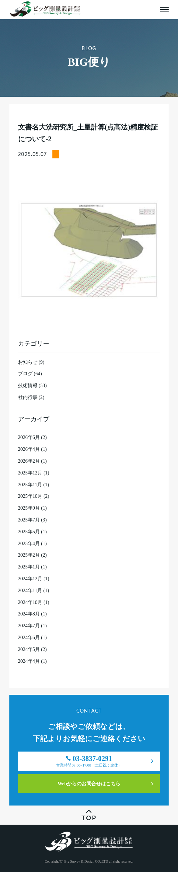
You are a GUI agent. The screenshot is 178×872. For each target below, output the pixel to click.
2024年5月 (29, 649)
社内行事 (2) (31, 397)
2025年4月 (29, 543)
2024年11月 (30, 590)
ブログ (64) (30, 373)
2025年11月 (30, 484)
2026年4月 (29, 449)
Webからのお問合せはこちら (89, 783)
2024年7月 (29, 625)
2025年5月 (29, 531)
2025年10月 (30, 496)
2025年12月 (30, 473)
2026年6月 (29, 437)
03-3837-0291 (89, 763)
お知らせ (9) (31, 362)
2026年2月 (29, 461)
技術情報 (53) (32, 385)
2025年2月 (29, 555)
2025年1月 (29, 566)
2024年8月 (29, 613)
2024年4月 (29, 661)
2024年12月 (30, 578)
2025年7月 (29, 520)
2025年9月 (29, 508)
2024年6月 (29, 637)
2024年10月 (30, 602)
